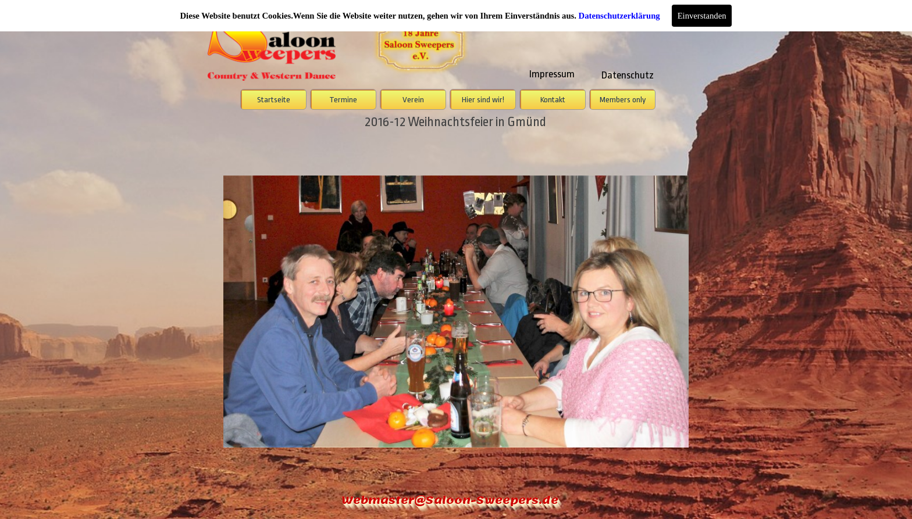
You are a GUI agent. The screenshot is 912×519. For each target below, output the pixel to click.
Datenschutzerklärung (619, 15)
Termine (343, 99)
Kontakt (552, 99)
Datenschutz (627, 75)
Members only (623, 99)
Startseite (273, 99)
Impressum (552, 74)
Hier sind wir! (483, 99)
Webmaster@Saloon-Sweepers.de (449, 500)
